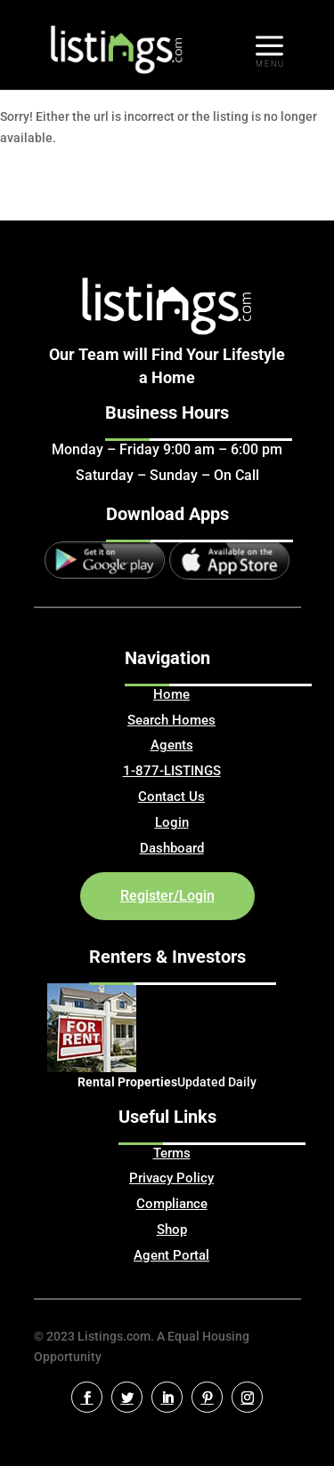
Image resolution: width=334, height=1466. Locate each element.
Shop (172, 1230)
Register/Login (167, 895)
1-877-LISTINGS (172, 771)
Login (172, 822)
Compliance (172, 1204)
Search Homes (171, 720)
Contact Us (171, 797)
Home (171, 694)
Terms (172, 1153)
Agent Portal (171, 1255)
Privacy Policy (171, 1178)
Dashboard (172, 848)
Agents (172, 745)
